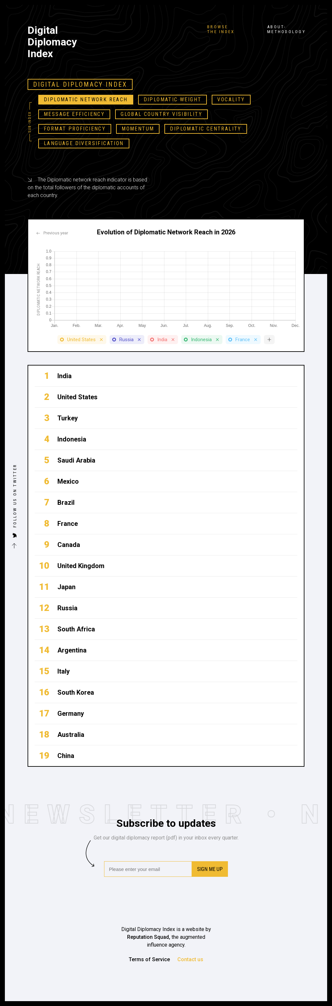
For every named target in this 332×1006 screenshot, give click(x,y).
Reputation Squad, (149, 937)
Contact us (190, 959)
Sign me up (210, 869)
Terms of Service (149, 959)
